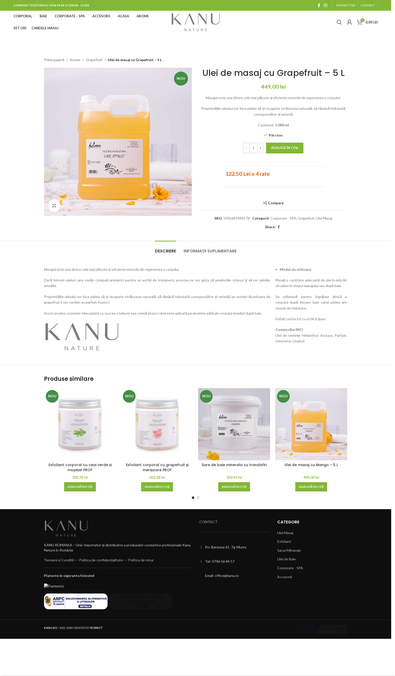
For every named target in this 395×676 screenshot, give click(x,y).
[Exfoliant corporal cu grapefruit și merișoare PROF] (157, 424)
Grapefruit (94, 60)
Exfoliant (284, 541)
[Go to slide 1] (193, 497)
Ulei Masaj (324, 218)
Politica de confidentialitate (101, 567)
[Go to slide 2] (198, 497)
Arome (75, 60)
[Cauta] (339, 22)
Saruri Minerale (289, 550)
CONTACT (208, 522)
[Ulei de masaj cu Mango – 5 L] (311, 424)
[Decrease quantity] (246, 148)
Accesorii (284, 577)
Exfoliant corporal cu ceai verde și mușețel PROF (80, 467)
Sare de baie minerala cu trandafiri (234, 464)
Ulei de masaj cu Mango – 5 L (311, 464)
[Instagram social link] (325, 5)
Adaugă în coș (284, 148)
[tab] (165, 248)
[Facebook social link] (319, 5)
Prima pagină (54, 60)
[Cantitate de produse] (253, 148)
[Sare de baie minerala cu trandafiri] (234, 424)
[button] (80, 486)
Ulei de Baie (286, 559)
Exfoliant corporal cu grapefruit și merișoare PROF (157, 467)
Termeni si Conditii (59, 567)
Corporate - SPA (283, 218)
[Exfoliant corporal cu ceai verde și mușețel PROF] (80, 424)
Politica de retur (141, 567)
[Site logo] (196, 22)
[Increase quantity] (260, 148)
